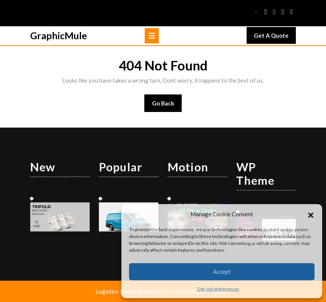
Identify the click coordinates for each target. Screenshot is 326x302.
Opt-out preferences (218, 289)
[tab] (152, 35)
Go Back (167, 106)
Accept (222, 271)
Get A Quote (275, 37)
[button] (311, 214)
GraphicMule (58, 35)
